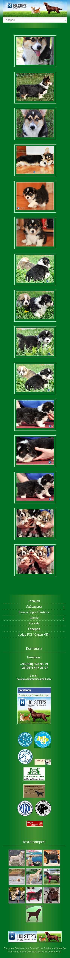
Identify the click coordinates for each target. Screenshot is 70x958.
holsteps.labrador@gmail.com (34, 679)
